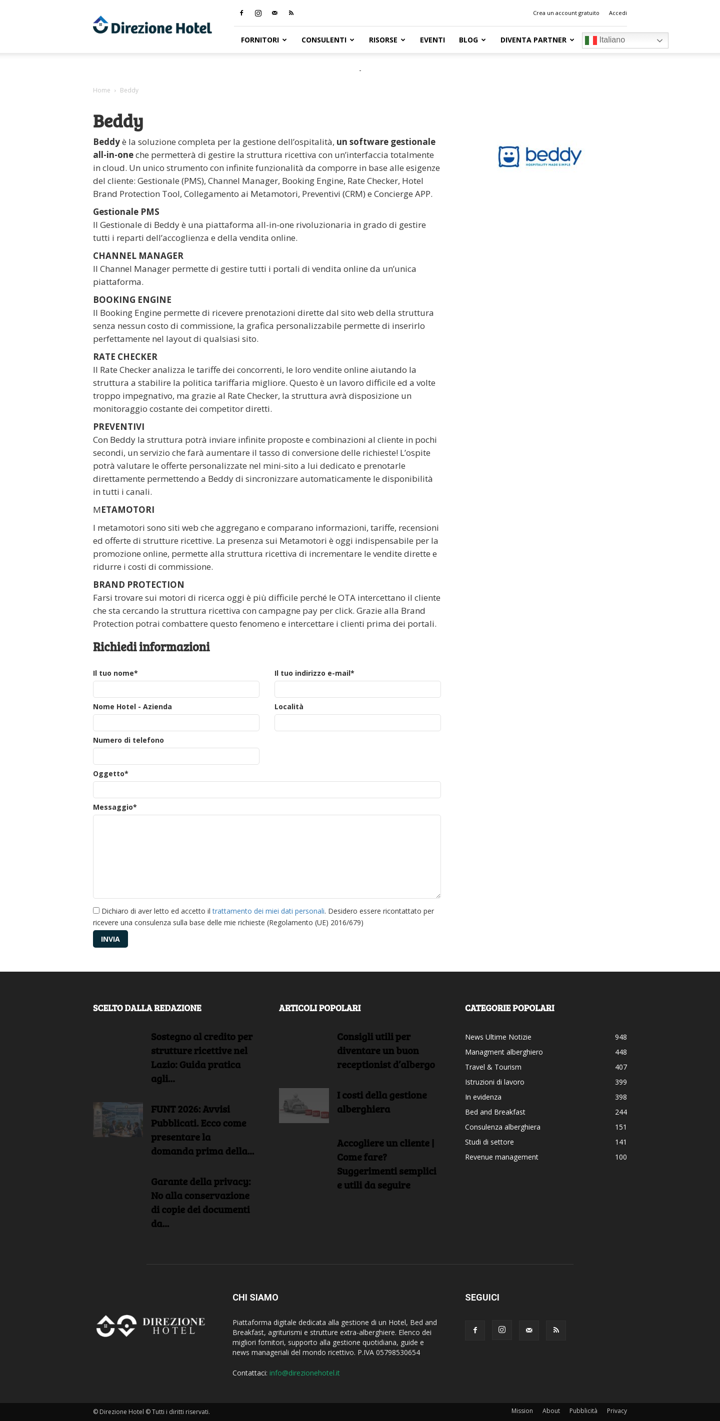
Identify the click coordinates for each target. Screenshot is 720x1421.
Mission (522, 1411)
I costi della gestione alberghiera (382, 1102)
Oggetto (110, 773)
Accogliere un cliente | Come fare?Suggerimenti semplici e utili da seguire (386, 1164)
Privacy (617, 1411)
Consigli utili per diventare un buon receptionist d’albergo (386, 1050)
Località (289, 706)
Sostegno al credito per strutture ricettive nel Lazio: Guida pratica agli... (201, 1057)
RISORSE (387, 39)
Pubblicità (584, 1411)
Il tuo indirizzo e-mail (314, 673)
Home (101, 90)
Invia (110, 939)
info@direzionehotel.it (305, 1373)
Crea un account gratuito (566, 12)
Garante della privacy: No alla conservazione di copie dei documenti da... (200, 1202)
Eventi (432, 39)
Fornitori (264, 39)
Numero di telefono (128, 740)
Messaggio (115, 807)
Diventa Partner (537, 39)
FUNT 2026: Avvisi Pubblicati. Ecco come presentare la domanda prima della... (202, 1130)
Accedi (618, 12)
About (551, 1411)
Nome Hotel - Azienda (132, 706)
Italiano (605, 40)
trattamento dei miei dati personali (268, 911)
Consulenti (328, 39)
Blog (472, 39)
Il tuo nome (115, 673)
